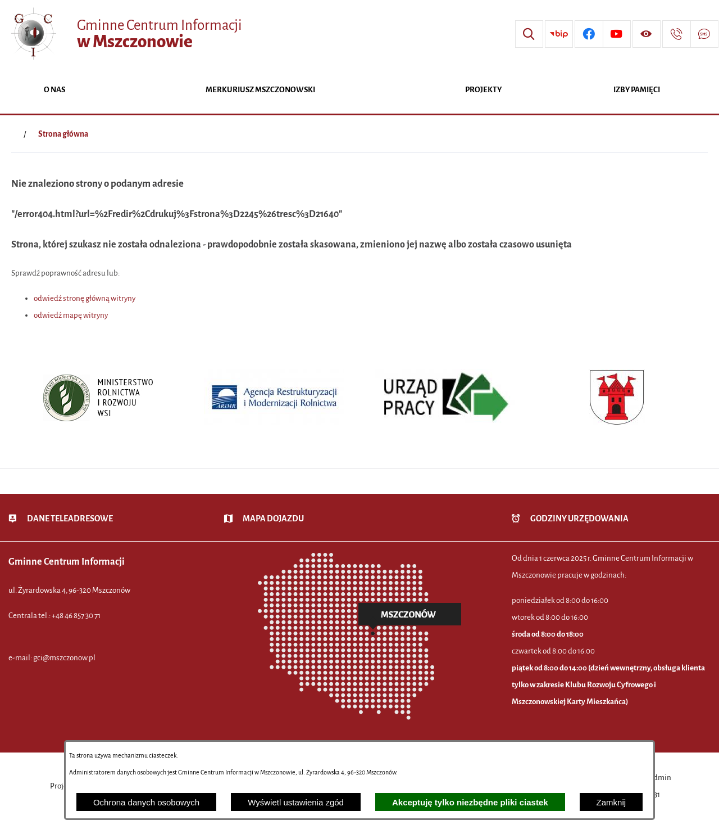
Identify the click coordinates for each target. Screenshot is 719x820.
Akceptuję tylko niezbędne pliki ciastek (470, 802)
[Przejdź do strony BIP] (559, 34)
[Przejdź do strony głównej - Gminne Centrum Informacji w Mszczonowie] (125, 34)
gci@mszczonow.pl (64, 658)
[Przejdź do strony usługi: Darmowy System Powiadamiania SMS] (704, 34)
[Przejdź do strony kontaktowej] (676, 34)
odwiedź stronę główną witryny (84, 298)
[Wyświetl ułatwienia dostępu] (646, 34)
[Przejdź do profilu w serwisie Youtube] (617, 34)
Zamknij (611, 802)
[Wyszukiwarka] (529, 34)
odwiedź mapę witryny (71, 315)
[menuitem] (54, 91)
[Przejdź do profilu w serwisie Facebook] (589, 34)
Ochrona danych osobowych (146, 802)
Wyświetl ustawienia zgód (296, 802)
